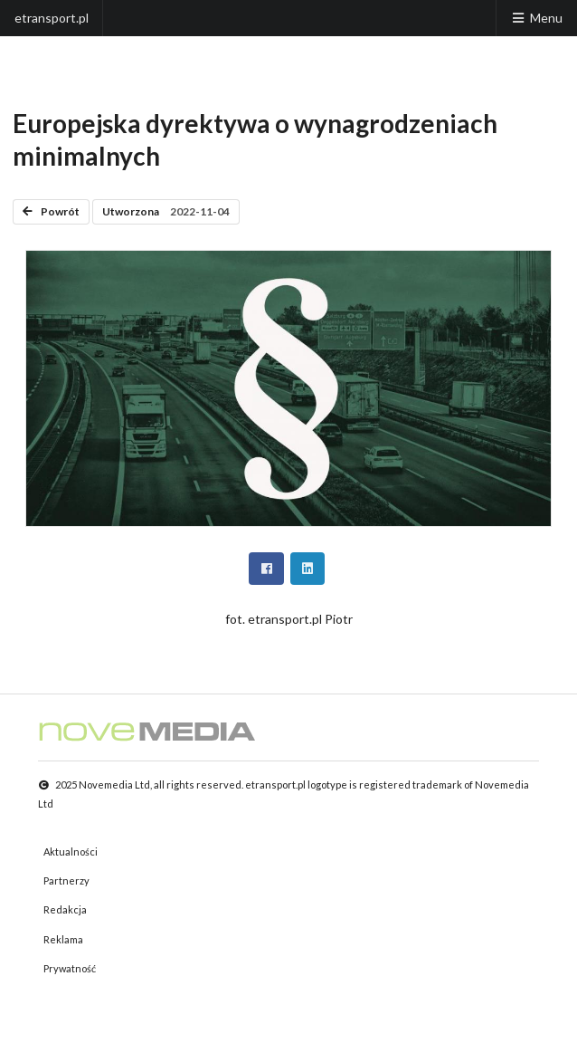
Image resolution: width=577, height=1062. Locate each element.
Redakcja (65, 909)
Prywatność (69, 968)
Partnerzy (66, 880)
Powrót (51, 211)
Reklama (63, 939)
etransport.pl (51, 17)
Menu (536, 17)
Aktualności (70, 851)
